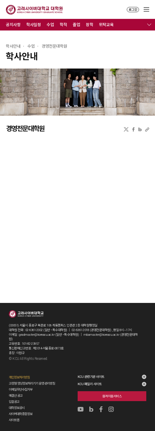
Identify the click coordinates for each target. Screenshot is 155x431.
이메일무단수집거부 (20, 390)
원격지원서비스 (112, 396)
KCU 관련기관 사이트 (91, 377)
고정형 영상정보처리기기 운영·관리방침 (32, 383)
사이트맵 (14, 420)
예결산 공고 (15, 396)
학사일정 (33, 24)
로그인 (133, 10)
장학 (89, 24)
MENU (146, 9)
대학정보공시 (16, 408)
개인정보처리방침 (19, 377)
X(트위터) (126, 129)
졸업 (76, 24)
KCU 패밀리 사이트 (90, 384)
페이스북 (133, 129)
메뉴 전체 (149, 24)
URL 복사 (147, 129)
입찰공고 (14, 402)
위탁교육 (106, 24)
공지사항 (13, 24)
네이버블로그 (140, 129)
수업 (50, 24)
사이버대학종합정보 (20, 414)
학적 (63, 24)
